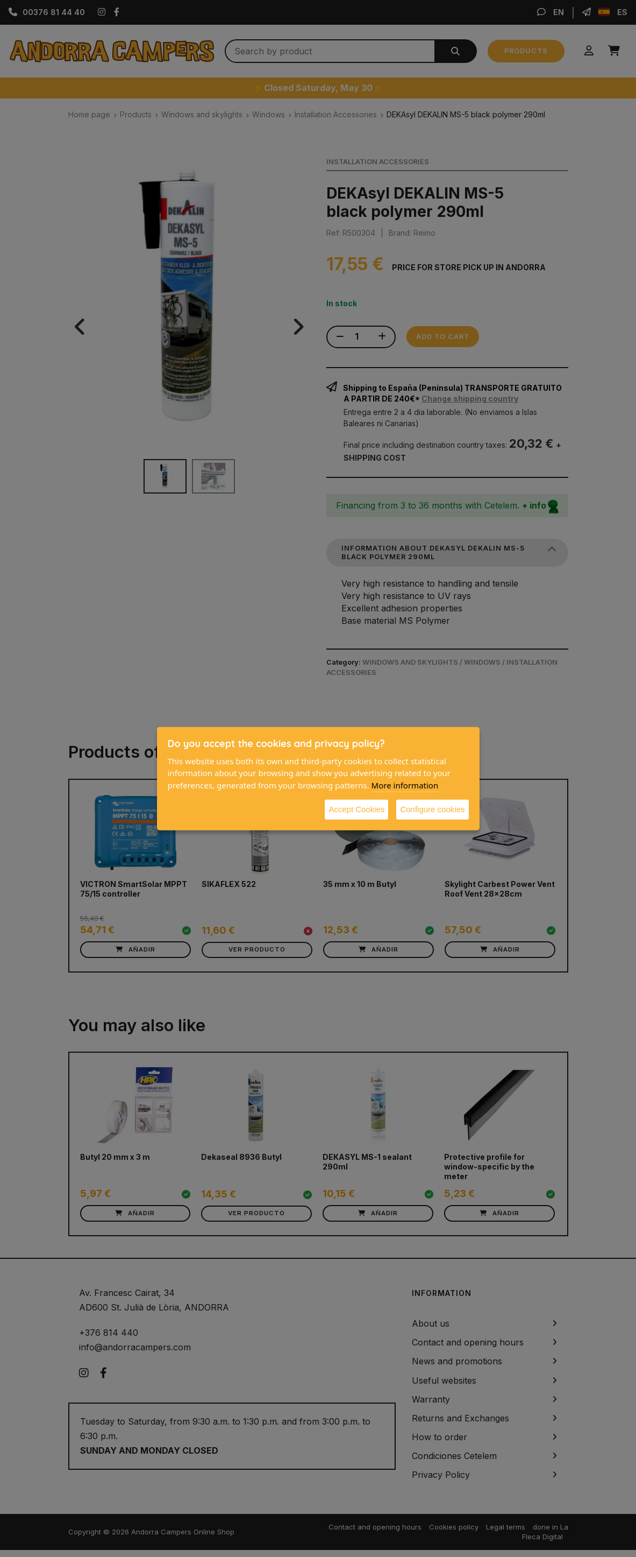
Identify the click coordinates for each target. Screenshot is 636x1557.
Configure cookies (432, 809)
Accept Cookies (356, 809)
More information (405, 784)
